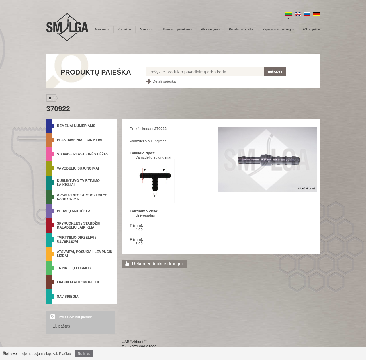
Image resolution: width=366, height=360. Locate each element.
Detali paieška (164, 81)
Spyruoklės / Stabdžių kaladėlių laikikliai (78, 225)
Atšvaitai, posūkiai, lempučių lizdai (85, 254)
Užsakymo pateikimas (176, 29)
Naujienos (102, 29)
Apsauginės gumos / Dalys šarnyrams (82, 197)
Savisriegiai (68, 297)
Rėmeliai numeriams (76, 126)
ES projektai (311, 29)
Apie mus (146, 29)
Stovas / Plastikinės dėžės (83, 154)
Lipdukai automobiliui (78, 282)
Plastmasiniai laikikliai (79, 140)
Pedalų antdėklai (74, 211)
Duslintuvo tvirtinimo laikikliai (78, 183)
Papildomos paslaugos (278, 29)
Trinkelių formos (74, 268)
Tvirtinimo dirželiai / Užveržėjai (76, 240)
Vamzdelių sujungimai (78, 168)
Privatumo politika (241, 29)
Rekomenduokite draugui (157, 263)
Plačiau (65, 353)
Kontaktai (124, 29)
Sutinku (84, 353)
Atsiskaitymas (210, 29)
